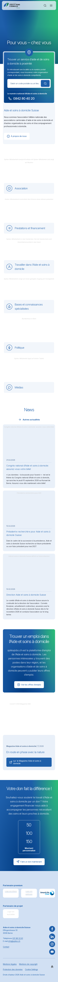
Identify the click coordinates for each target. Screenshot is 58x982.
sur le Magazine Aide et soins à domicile (25, 762)
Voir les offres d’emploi (29, 684)
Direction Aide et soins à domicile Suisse (26, 594)
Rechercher (45, 83)
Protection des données (13, 969)
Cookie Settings (31, 969)
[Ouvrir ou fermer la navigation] (51, 5)
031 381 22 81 (17, 938)
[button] (52, 967)
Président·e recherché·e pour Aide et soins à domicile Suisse (28, 533)
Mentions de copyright (28, 964)
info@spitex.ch (14, 941)
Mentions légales (10, 964)
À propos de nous (17, 136)
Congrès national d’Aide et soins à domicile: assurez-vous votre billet (27, 467)
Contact (6, 947)
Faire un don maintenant (29, 861)
